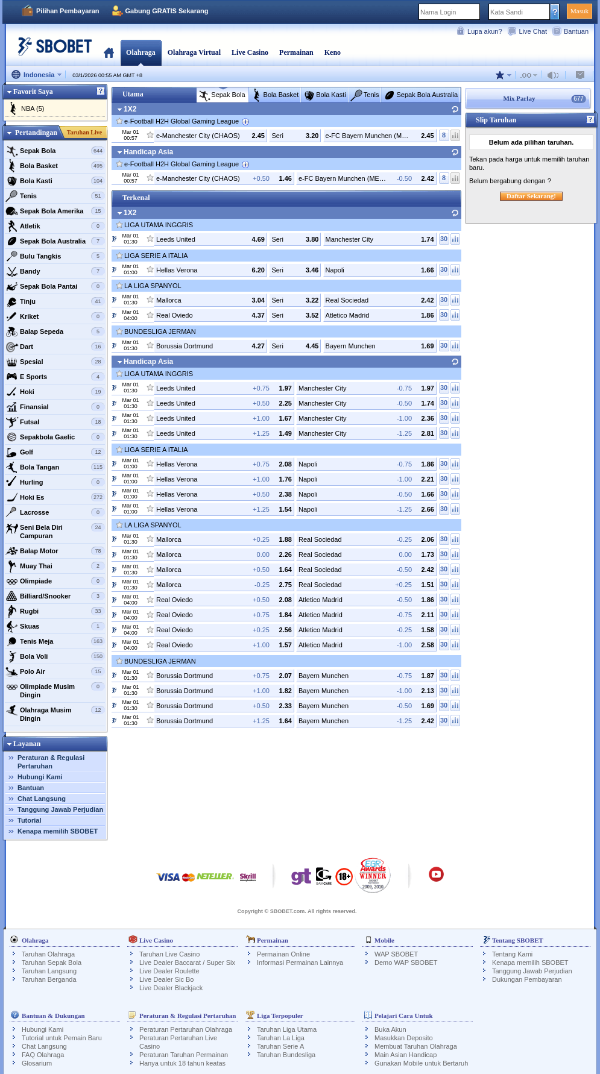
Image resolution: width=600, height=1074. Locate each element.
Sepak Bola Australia (55, 241)
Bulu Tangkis (55, 256)
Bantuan (576, 31)
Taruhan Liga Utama (287, 1029)
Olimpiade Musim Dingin (55, 689)
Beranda (109, 52)
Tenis (55, 196)
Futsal (55, 422)
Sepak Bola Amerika (55, 211)
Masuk (579, 10)
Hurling (55, 482)
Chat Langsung (41, 798)
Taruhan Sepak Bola (51, 962)
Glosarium (37, 1063)
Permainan (296, 52)
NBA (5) (33, 108)
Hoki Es (55, 497)
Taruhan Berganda (49, 979)
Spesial (55, 361)
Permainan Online (283, 954)
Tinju (55, 301)
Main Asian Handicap (405, 1054)
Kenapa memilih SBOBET (57, 831)
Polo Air (55, 671)
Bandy (55, 271)
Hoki (55, 391)
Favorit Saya (33, 91)
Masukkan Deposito (403, 1037)
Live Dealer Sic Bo (166, 979)
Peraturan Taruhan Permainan (183, 1054)
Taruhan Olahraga (48, 954)
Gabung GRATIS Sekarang (167, 10)
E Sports (55, 376)
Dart (55, 346)
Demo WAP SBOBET (406, 962)
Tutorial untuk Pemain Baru (62, 1037)
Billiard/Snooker (55, 596)
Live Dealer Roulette (169, 971)
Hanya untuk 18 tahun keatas (182, 1063)
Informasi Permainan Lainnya (300, 962)
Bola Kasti (55, 180)
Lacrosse (55, 512)
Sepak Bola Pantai (55, 286)
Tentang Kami (512, 954)
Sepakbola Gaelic (55, 437)
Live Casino (250, 52)
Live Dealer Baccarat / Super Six (187, 962)
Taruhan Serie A (280, 1046)
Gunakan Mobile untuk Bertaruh (421, 1063)
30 (443, 238)
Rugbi (55, 611)
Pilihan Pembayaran (67, 10)
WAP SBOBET (396, 954)
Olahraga (141, 52)
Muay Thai (55, 566)
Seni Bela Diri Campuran (55, 530)
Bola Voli (55, 656)
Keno (332, 52)
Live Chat (533, 31)
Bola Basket (55, 165)
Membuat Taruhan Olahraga (415, 1046)
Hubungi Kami (40, 776)
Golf (55, 452)
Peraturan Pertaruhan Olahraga (185, 1029)
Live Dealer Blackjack (171, 987)
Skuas (55, 626)
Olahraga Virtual (194, 52)
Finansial (55, 406)
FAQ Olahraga (43, 1054)
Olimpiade (55, 581)
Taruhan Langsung (49, 971)
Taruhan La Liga (281, 1037)
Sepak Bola (55, 150)
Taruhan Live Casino (169, 954)
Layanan (26, 744)
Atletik (55, 226)
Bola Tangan (55, 467)
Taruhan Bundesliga (286, 1054)
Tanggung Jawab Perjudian (60, 809)
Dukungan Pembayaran (527, 979)
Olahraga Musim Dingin (55, 712)
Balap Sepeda (55, 331)
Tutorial (29, 820)
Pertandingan (36, 132)
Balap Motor (55, 550)
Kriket (55, 316)
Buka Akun (390, 1029)
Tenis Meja (55, 641)
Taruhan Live (84, 132)
